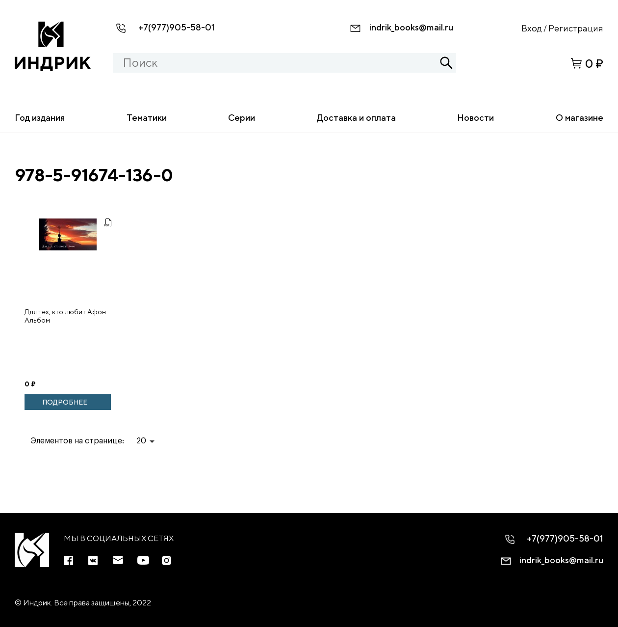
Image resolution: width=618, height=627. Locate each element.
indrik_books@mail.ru (411, 27)
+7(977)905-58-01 (176, 27)
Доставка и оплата (356, 117)
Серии (241, 117)
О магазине (579, 117)
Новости (475, 117)
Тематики (147, 117)
